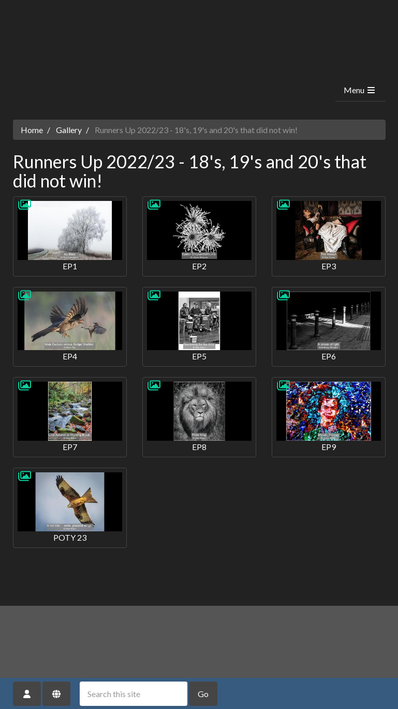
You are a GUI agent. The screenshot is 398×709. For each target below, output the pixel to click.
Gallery (69, 130)
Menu (360, 90)
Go (203, 694)
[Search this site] (133, 694)
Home (32, 130)
